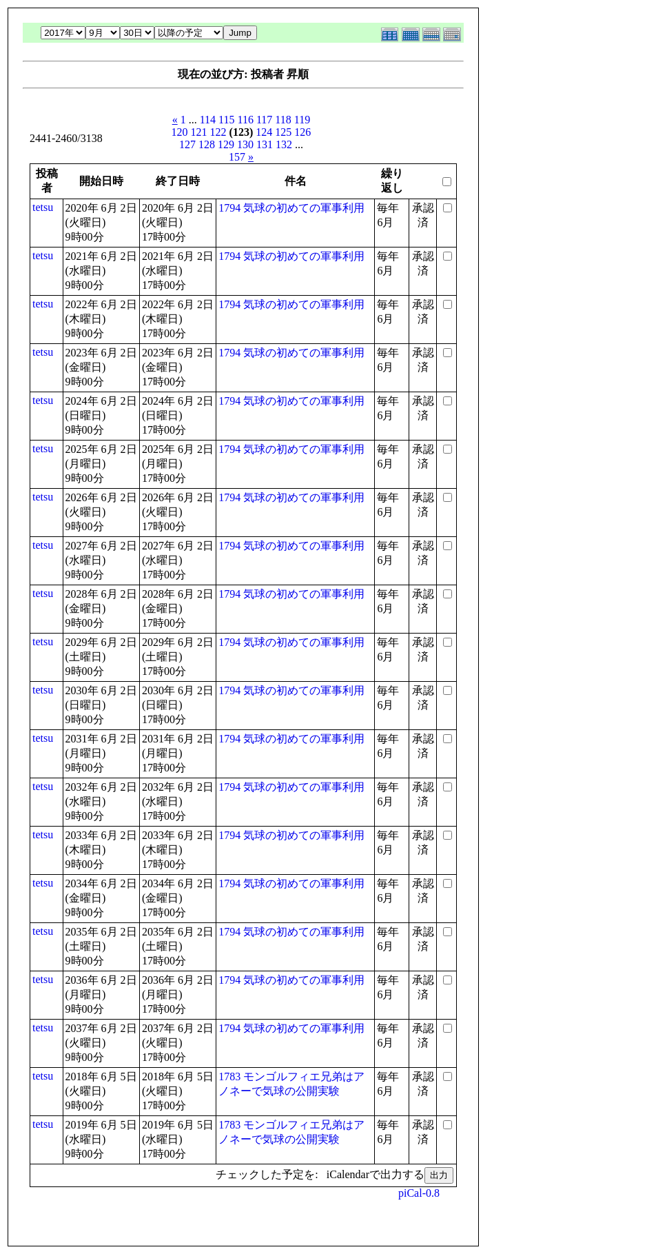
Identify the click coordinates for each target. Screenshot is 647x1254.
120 (180, 132)
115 (226, 119)
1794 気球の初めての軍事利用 (291, 208)
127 (187, 144)
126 (302, 132)
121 (199, 132)
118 (283, 119)
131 (264, 144)
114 (208, 119)
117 (264, 119)
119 (302, 119)
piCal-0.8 (419, 1193)
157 (237, 157)
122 (218, 132)
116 (246, 119)
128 (206, 144)
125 (283, 132)
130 (245, 144)
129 (226, 144)
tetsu (42, 207)
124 (264, 132)
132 (284, 144)
